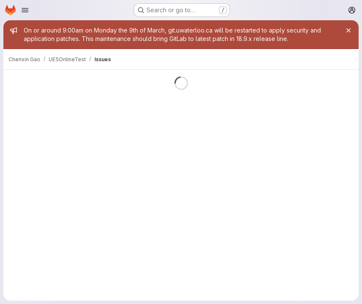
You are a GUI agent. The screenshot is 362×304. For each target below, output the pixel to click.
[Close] (348, 30)
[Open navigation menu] (25, 10)
